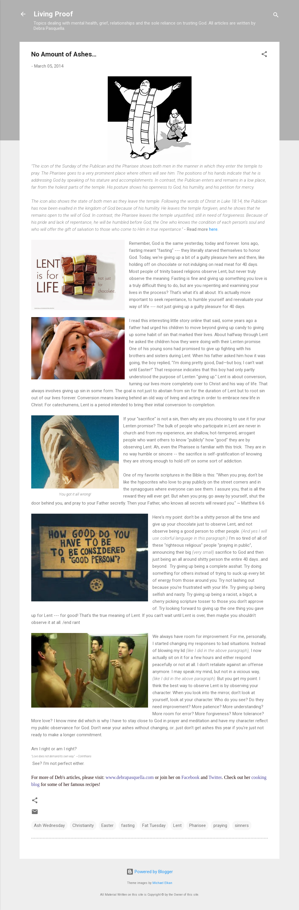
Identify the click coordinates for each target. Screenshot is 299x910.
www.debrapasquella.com (129, 777)
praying (220, 825)
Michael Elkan (162, 883)
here (213, 229)
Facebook (190, 777)
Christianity (83, 825)
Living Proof (53, 14)
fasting (128, 825)
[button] (264, 55)
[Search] (275, 16)
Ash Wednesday (49, 825)
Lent (177, 825)
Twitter (215, 777)
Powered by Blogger (149, 871)
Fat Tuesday (154, 825)
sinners (242, 825)
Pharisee (197, 825)
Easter (107, 825)
